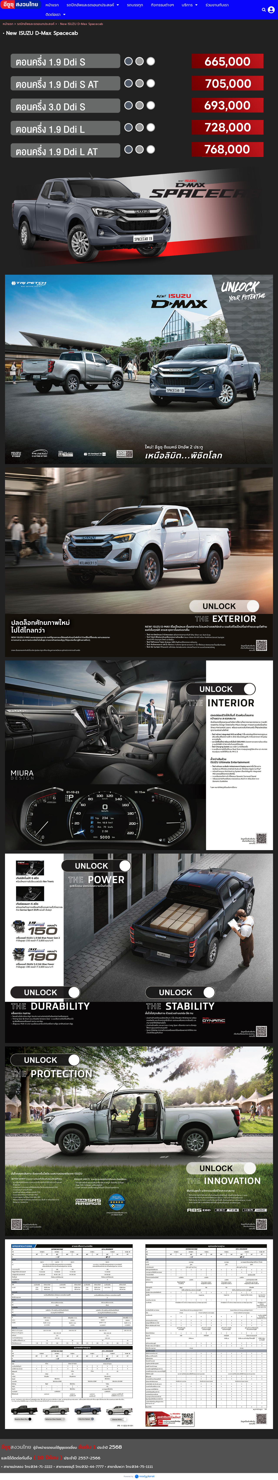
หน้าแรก (8, 24)
